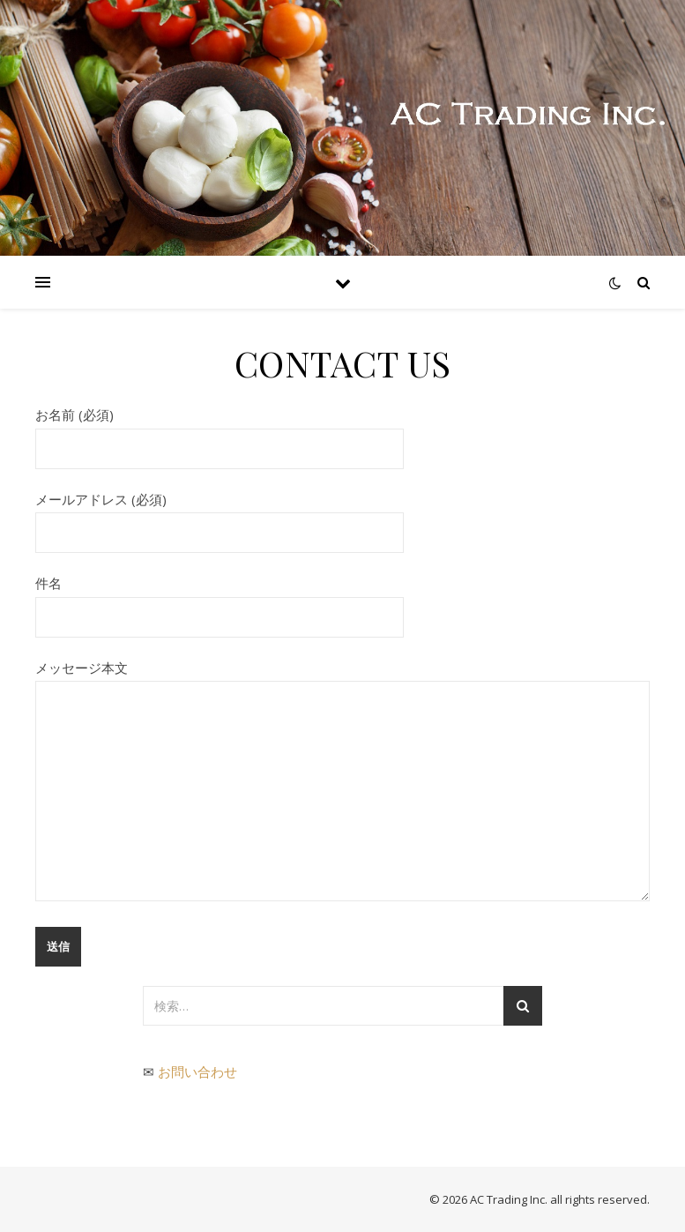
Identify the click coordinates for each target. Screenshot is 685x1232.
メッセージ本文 (342, 782)
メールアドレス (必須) (219, 515)
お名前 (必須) (219, 431)
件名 (219, 599)
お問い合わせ (197, 1071)
